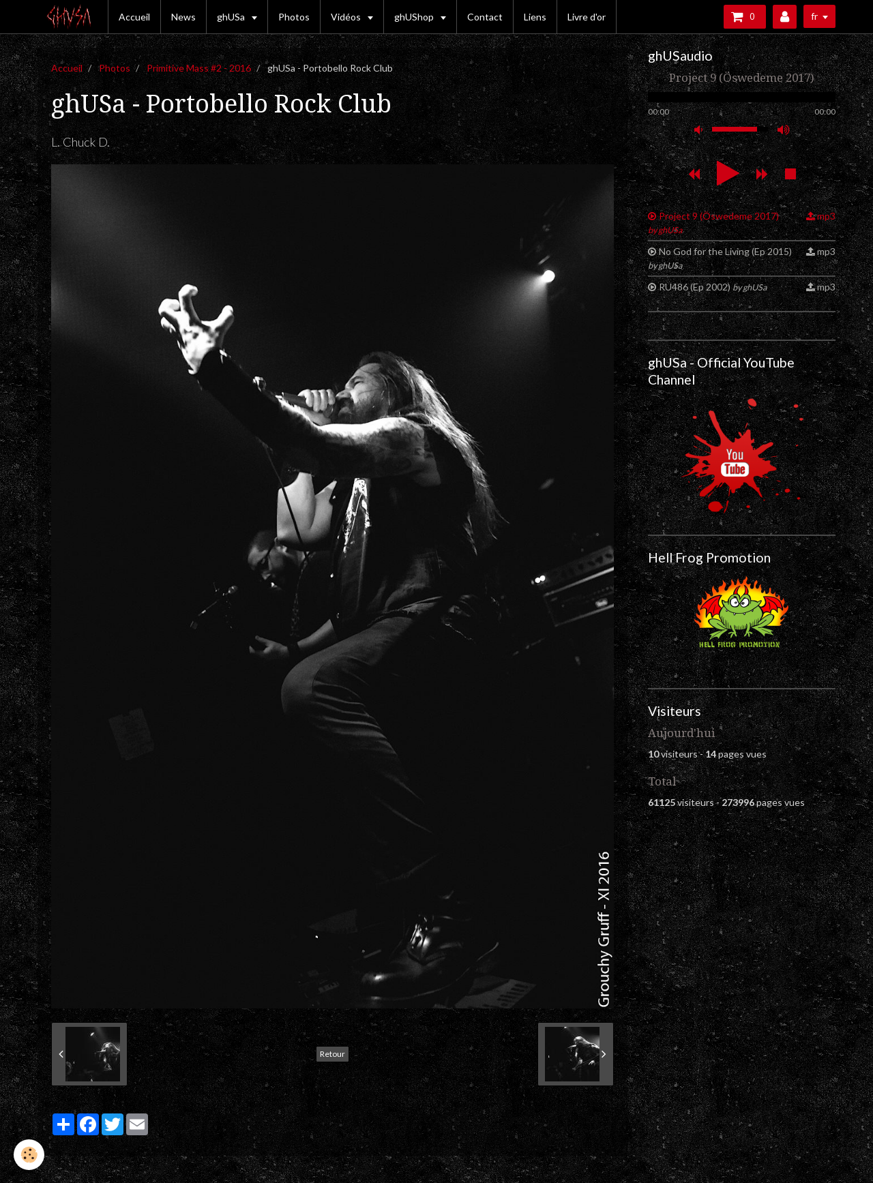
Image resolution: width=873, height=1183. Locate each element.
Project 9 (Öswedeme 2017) (713, 222)
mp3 (826, 216)
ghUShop (415, 17)
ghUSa (232, 17)
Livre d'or (586, 17)
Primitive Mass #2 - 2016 (199, 68)
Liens (535, 17)
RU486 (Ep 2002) (713, 287)
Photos (294, 17)
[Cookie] (29, 1154)
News (183, 17)
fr (814, 16)
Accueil (134, 17)
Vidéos (347, 17)
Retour (332, 1054)
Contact (485, 17)
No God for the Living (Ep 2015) (720, 258)
